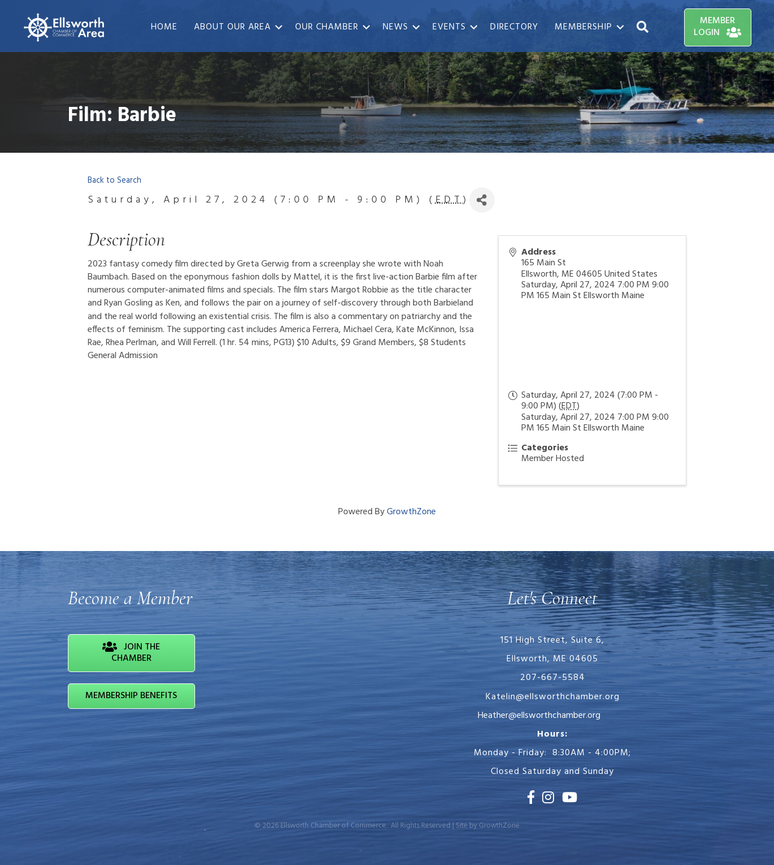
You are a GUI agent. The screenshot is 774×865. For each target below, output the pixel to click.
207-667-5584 (552, 677)
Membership (583, 27)
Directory (514, 27)
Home (164, 27)
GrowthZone (411, 512)
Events (449, 27)
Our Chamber (326, 27)
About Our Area (232, 27)
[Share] (482, 200)
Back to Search (114, 180)
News (395, 27)
